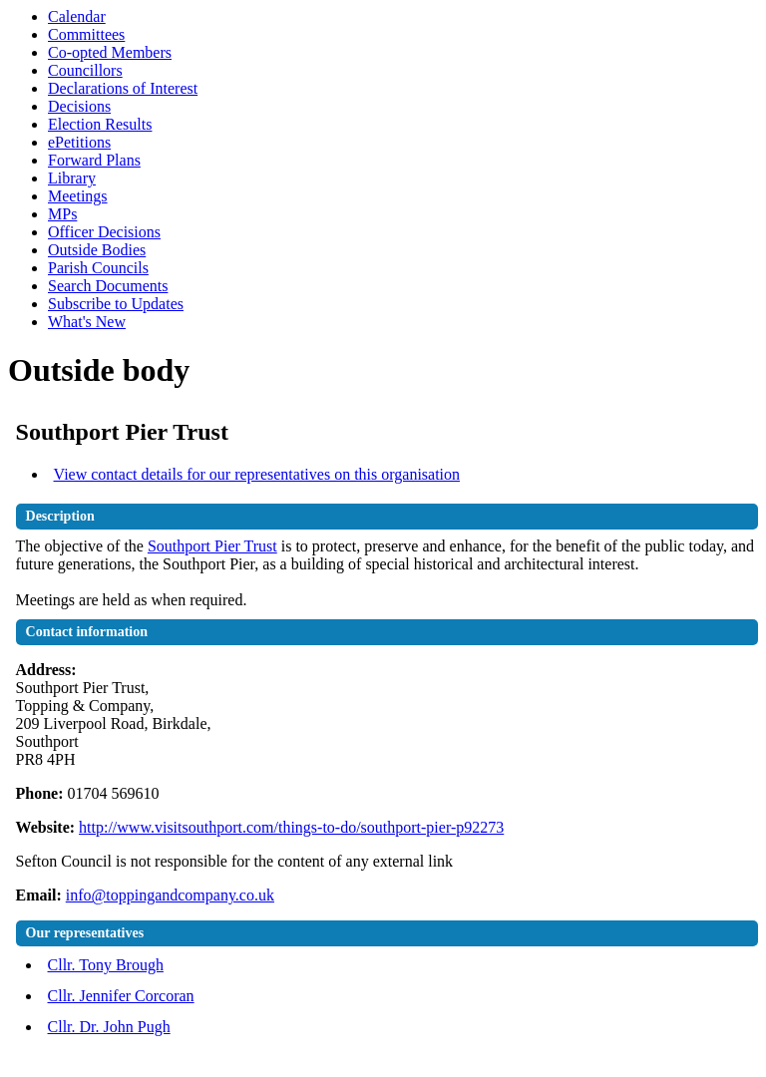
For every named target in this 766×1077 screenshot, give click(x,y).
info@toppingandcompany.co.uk (170, 895)
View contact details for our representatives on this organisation (257, 474)
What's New (87, 321)
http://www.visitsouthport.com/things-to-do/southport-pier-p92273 (291, 827)
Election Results (100, 124)
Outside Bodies (97, 249)
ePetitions (79, 142)
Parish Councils (98, 267)
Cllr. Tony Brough (106, 964)
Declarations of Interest (122, 88)
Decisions (79, 106)
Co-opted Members (110, 52)
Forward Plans (94, 160)
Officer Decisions (104, 231)
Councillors (85, 70)
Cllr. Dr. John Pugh (109, 1026)
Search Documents (108, 285)
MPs (62, 213)
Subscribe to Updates (116, 303)
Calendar (77, 16)
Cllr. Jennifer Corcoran (121, 995)
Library (72, 178)
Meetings (78, 195)
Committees (86, 34)
